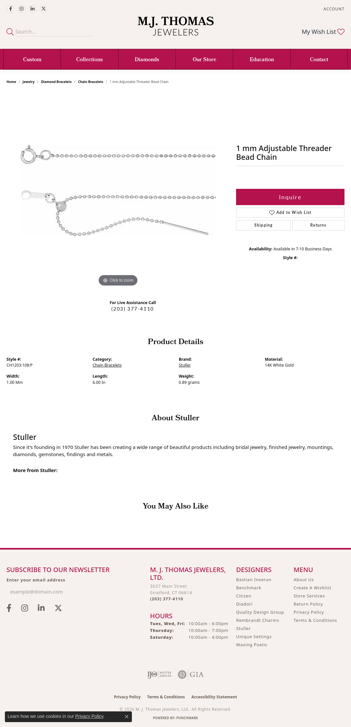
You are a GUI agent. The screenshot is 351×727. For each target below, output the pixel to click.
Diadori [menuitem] (244, 604)
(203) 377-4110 (132, 308)
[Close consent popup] (127, 717)
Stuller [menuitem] (243, 628)
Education (262, 60)
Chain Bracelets (90, 81)
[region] (118, 190)
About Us (304, 579)
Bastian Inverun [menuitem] (254, 579)
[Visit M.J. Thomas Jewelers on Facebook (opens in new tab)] (10, 9)
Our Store (204, 60)
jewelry (28, 81)
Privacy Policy (309, 612)
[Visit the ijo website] (159, 674)
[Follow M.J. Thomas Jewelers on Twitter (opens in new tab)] (44, 9)
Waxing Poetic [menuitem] (252, 645)
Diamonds (147, 60)
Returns (318, 225)
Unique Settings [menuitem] (254, 636)
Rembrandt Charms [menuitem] (257, 620)
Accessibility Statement (214, 697)
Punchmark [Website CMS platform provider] (187, 718)
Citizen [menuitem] (243, 596)
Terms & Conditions (315, 620)
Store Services (309, 596)
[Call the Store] (166, 599)
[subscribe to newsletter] (80, 591)
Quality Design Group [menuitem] (260, 612)
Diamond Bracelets (56, 81)
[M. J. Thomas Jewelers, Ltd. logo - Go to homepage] (175, 29)
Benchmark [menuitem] (248, 588)
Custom (32, 60)
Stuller (185, 365)
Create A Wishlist (312, 588)
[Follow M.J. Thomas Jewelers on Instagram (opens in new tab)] (21, 9)
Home (11, 81)
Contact (319, 60)
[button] (333, 9)
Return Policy (308, 604)
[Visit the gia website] (191, 674)
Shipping (263, 225)
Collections (89, 60)
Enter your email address (36, 580)
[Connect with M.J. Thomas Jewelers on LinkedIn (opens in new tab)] (32, 9)
